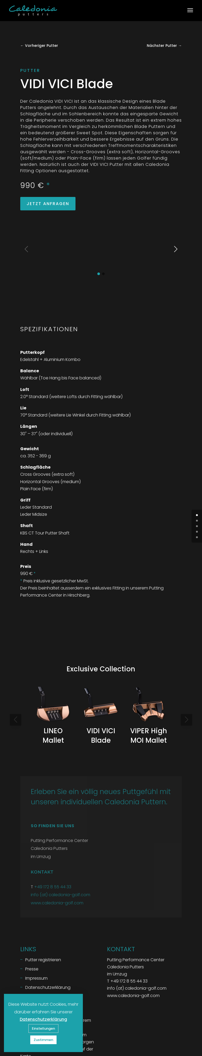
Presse (31, 929)
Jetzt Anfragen (48, 204)
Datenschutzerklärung (47, 947)
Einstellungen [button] (43, 1028)
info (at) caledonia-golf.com (60, 854)
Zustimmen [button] (43, 1039)
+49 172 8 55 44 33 (52, 847)
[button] (98, 233)
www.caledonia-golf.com (57, 863)
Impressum (36, 938)
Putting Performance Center (49, 987)
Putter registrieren (43, 919)
